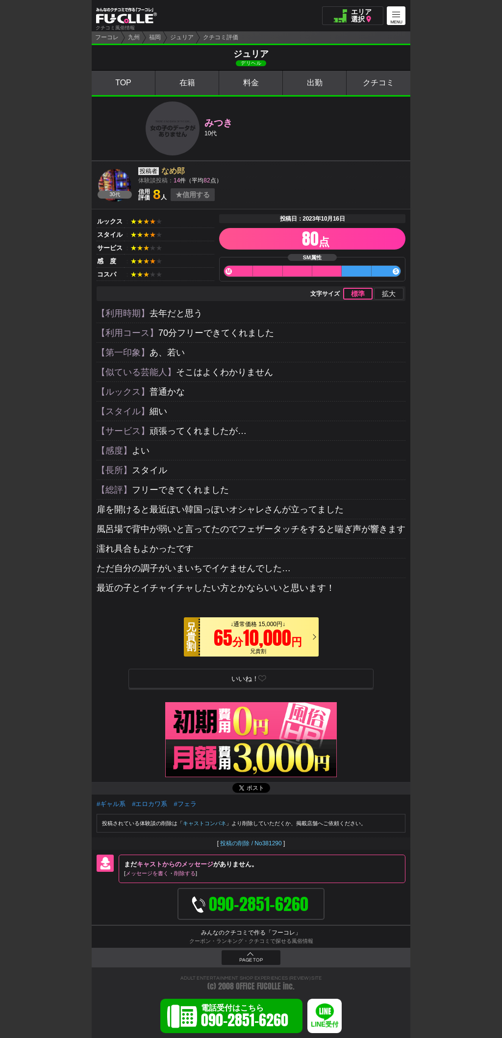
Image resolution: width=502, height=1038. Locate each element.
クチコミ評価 (220, 37)
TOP (123, 82)
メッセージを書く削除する (161, 873)
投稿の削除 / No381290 (250, 843)
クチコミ (378, 82)
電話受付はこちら (244, 1017)
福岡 (155, 37)
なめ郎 (173, 171)
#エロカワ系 (149, 804)
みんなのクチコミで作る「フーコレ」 (251, 932)
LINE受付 (324, 1024)
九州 (134, 37)
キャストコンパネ (204, 823)
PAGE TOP (251, 960)
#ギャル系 (111, 804)
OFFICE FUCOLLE (258, 986)
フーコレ (107, 37)
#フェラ (185, 804)
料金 (251, 82)
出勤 (315, 82)
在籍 (187, 82)
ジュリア (182, 37)
